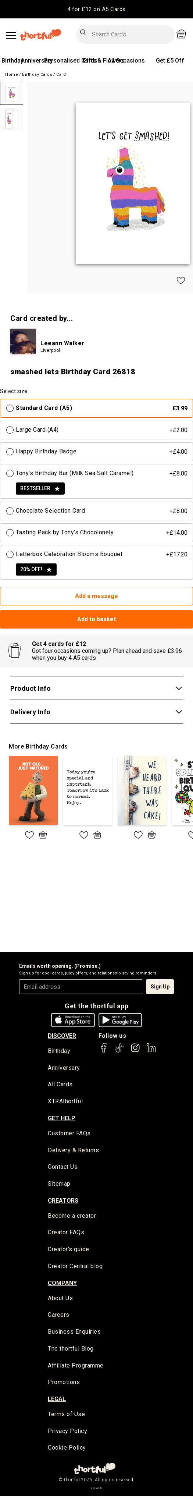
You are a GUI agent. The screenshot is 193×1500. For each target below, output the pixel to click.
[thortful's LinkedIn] (151, 1051)
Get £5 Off (170, 60)
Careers (58, 1317)
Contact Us (63, 1168)
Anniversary (37, 60)
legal (57, 1401)
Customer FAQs (69, 1134)
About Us (60, 1300)
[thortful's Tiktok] (119, 1051)
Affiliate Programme (76, 1368)
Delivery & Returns (73, 1151)
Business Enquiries (74, 1334)
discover (62, 1035)
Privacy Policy (67, 1434)
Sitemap (59, 1185)
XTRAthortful (65, 1102)
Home (11, 74)
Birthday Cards (37, 74)
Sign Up (160, 987)
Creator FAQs (66, 1234)
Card (61, 74)
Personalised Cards (70, 60)
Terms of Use (66, 1417)
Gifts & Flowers (104, 60)
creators (63, 1202)
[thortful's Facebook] (104, 1051)
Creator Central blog (75, 1268)
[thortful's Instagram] (135, 1051)
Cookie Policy (67, 1451)
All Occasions (126, 60)
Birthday (12, 60)
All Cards (60, 1085)
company (62, 1284)
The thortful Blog (71, 1351)
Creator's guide (68, 1251)
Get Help (61, 1118)
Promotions (64, 1385)
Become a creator (72, 1217)
